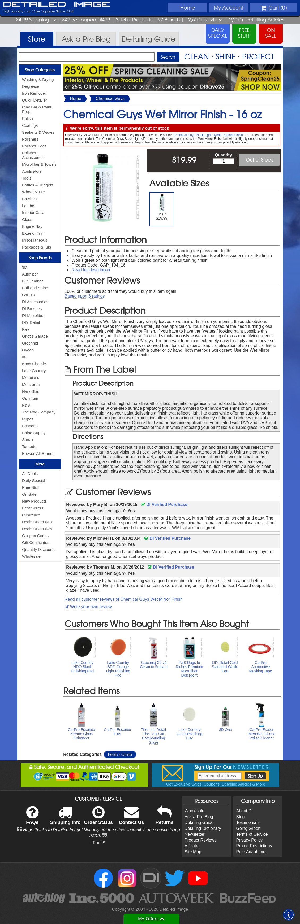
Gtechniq (30, 343)
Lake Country (34, 370)
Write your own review (88, 606)
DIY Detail (31, 322)
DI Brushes (32, 308)
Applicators (32, 171)
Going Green (248, 828)
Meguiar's (30, 377)
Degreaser (31, 86)
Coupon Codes (35, 535)
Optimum (30, 398)
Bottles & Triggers (37, 185)
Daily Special (33, 480)
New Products (34, 501)
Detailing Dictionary (203, 828)
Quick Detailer (34, 100)
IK (24, 357)
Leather (29, 205)
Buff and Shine (35, 288)
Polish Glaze (120, 754)
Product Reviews (200, 840)
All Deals (30, 473)
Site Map (193, 851)
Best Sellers (32, 508)
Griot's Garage (35, 336)
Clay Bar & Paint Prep (36, 109)
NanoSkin (30, 391)
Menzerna (31, 384)
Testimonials (247, 822)
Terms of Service (252, 834)
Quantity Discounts (38, 549)
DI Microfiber (33, 315)
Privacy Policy (249, 840)
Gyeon (28, 350)
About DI (244, 811)
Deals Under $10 (37, 522)
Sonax (27, 439)
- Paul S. (98, 842)
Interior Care (33, 212)
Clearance (31, 515)
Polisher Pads (34, 146)
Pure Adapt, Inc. (251, 851)
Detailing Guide (199, 822)
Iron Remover (34, 93)
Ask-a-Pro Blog (199, 816)
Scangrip (30, 426)
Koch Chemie (34, 363)
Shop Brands (40, 257)
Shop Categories (40, 69)
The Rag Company (38, 412)
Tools (26, 178)
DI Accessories (35, 301)
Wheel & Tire (33, 192)
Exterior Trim (33, 233)
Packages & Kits (36, 247)
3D (24, 267)
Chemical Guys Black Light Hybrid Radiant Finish (208, 135)
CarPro (28, 295)
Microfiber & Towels (39, 164)
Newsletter (195, 834)
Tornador (30, 446)
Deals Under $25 (37, 528)
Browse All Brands (38, 453)
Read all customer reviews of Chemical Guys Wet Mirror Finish (123, 599)
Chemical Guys (110, 98)
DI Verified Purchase (164, 504)
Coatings (30, 125)
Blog (240, 816)
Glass (27, 219)
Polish (27, 118)
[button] (288, 915)
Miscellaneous (34, 240)
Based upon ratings (85, 296)
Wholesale (31, 556)
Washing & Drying (38, 79)
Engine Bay (32, 226)
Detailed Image (56, 5)
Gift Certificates (35, 542)
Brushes (29, 199)
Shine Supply (33, 432)
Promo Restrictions (254, 846)
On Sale (29, 494)
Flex (25, 329)
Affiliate (191, 846)
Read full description (90, 270)
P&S (26, 405)
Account (228, 7)
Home (187, 7)
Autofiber (30, 274)
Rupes (27, 419)
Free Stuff (31, 487)
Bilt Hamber (32, 281)
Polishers (30, 139)
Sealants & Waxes (38, 132)
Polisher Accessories (33, 155)
